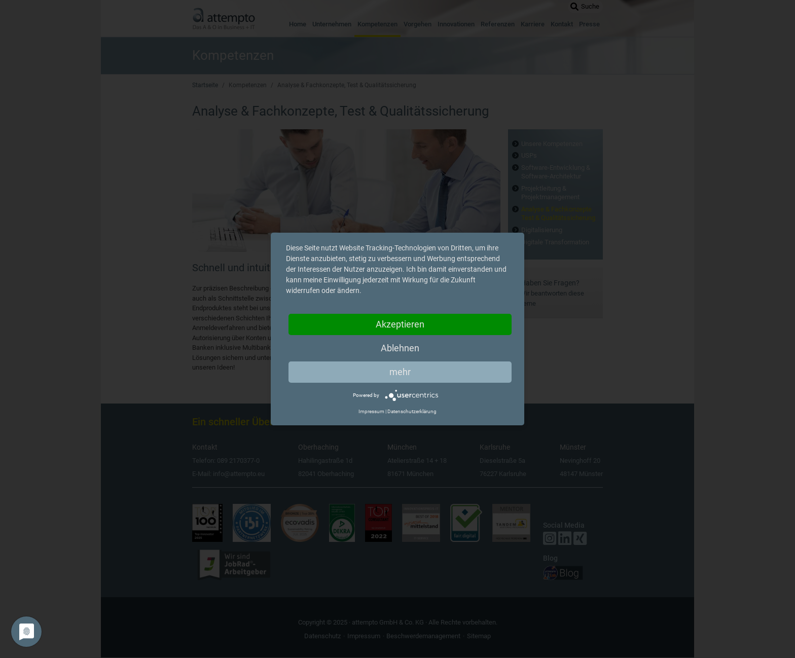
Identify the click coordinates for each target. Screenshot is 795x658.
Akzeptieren (400, 324)
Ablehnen (400, 348)
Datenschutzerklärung (412, 411)
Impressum (371, 411)
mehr (400, 372)
